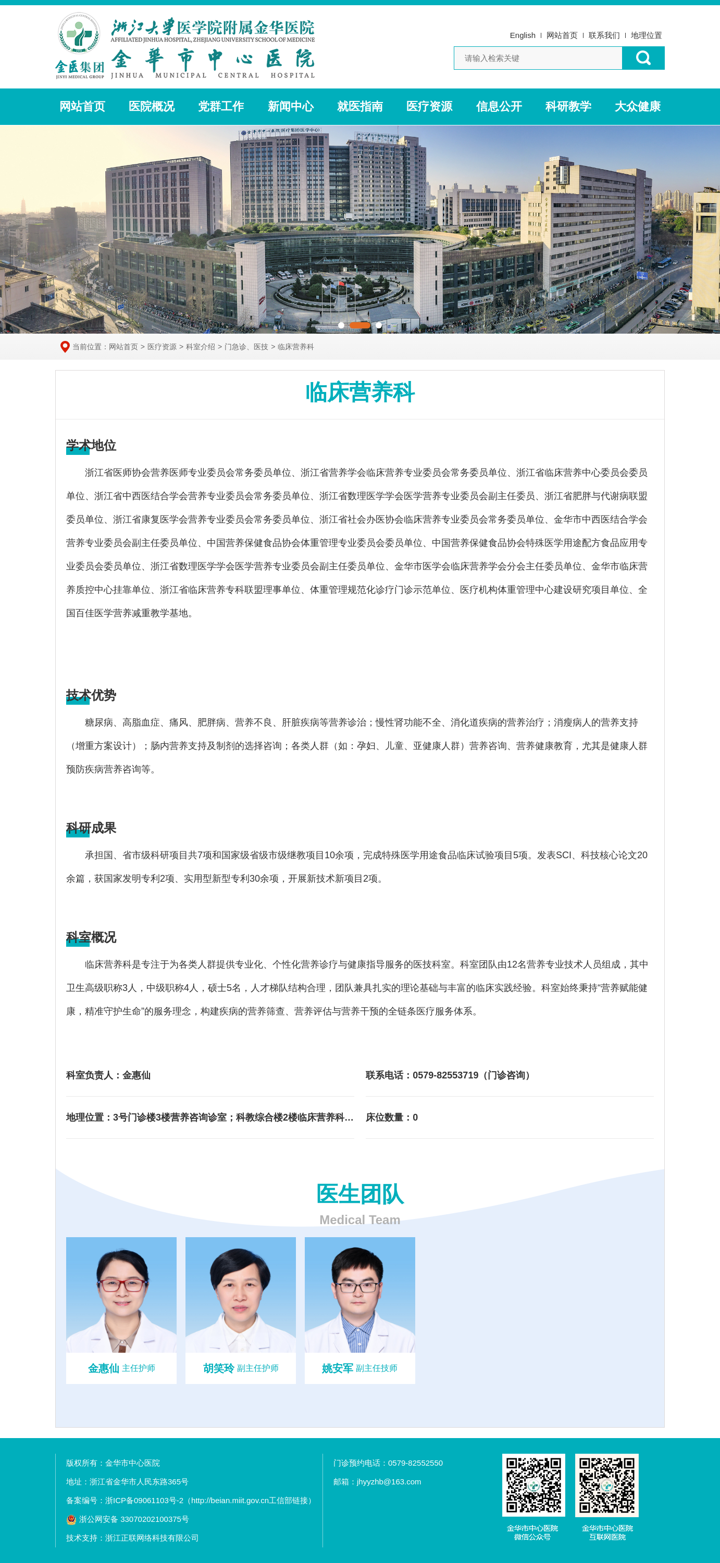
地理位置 (646, 35)
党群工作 (221, 106)
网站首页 (562, 35)
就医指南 (360, 106)
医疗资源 (429, 106)
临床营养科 (296, 346)
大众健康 (638, 106)
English (523, 35)
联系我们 (604, 35)
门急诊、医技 (246, 346)
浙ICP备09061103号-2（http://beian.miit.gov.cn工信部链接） (210, 1500)
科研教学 (568, 106)
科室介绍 (200, 346)
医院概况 (152, 106)
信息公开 (499, 106)
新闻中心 (291, 106)
